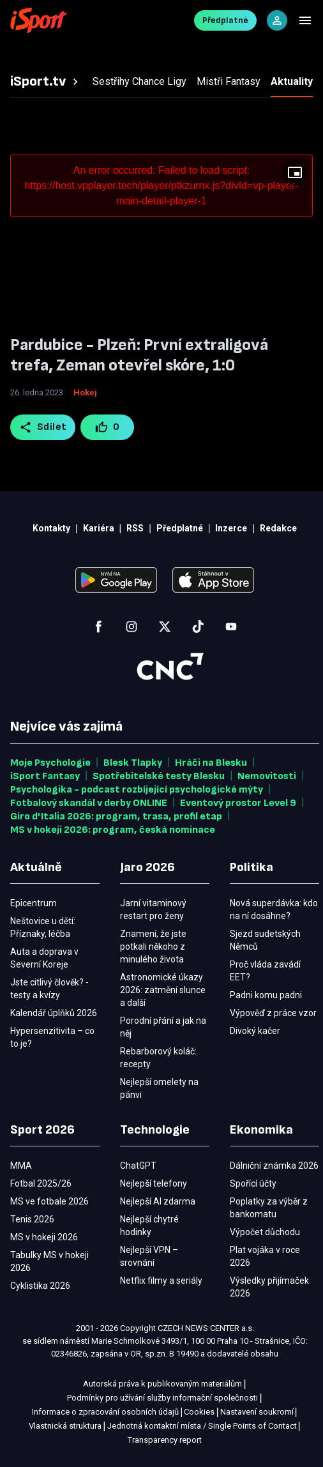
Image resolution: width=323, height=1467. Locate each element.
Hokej (85, 392)
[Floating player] (295, 172)
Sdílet (43, 427)
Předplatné (225, 20)
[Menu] (305, 20)
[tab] (46, 81)
